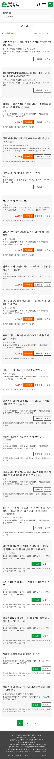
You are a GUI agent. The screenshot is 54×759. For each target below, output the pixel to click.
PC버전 (43, 755)
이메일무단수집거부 (30, 755)
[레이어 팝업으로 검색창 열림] (50, 4)
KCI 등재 (25, 107)
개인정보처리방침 (14, 755)
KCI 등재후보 (9, 514)
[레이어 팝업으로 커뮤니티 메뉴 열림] (44, 4)
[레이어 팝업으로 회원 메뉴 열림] (38, 4)
